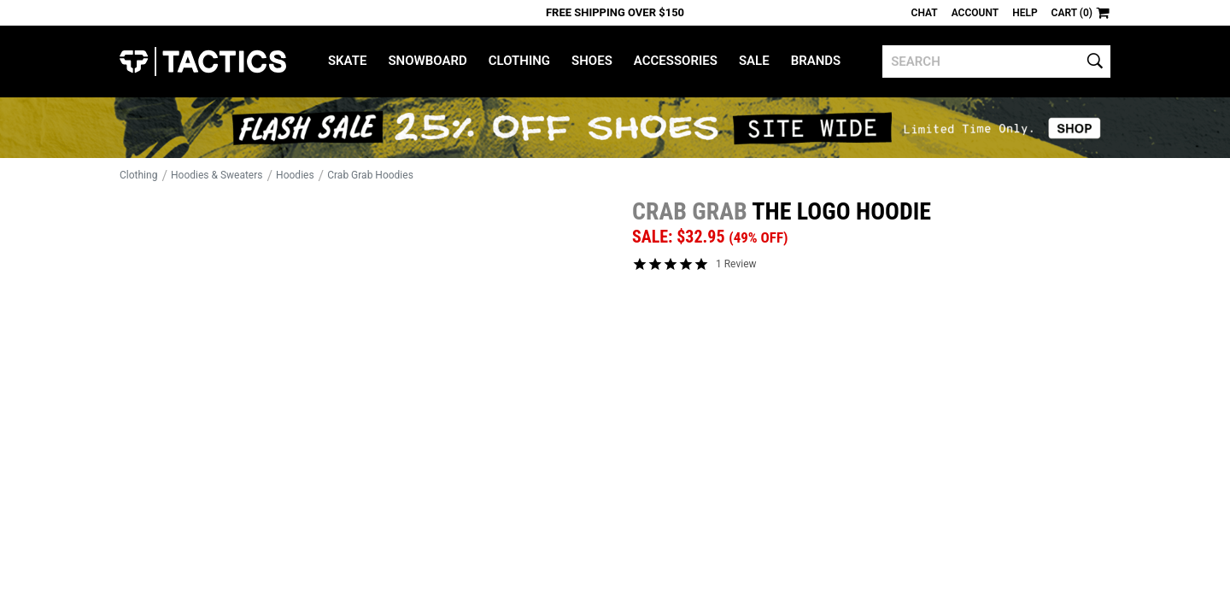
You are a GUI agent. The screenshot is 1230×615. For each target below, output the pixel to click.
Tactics (203, 61)
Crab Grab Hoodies (370, 175)
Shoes (591, 60)
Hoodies (295, 175)
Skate (347, 60)
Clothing (519, 60)
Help (1024, 13)
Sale (754, 60)
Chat (924, 13)
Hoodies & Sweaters (217, 175)
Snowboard (427, 60)
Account (975, 13)
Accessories (676, 60)
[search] (996, 61)
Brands (816, 60)
